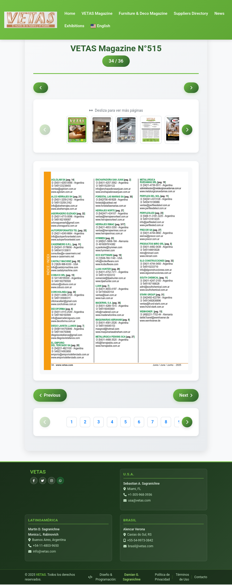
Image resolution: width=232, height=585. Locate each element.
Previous (50, 395)
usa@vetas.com (139, 500)
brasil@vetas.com (140, 546)
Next (185, 395)
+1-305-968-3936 (140, 495)
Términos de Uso (182, 577)
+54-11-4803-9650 (46, 546)
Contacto (200, 577)
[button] (100, 26)
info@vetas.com (44, 552)
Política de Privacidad (162, 577)
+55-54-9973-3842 (140, 540)
